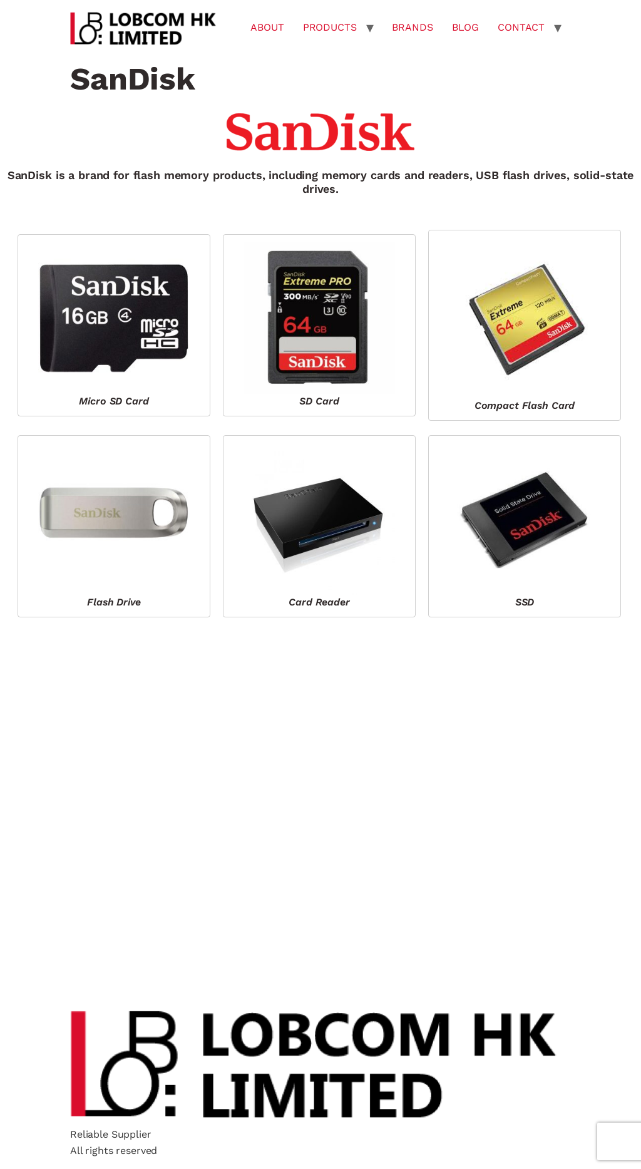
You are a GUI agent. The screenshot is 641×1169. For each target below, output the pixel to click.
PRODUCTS (330, 27)
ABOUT (267, 27)
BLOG (465, 27)
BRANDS (412, 27)
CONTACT (521, 27)
